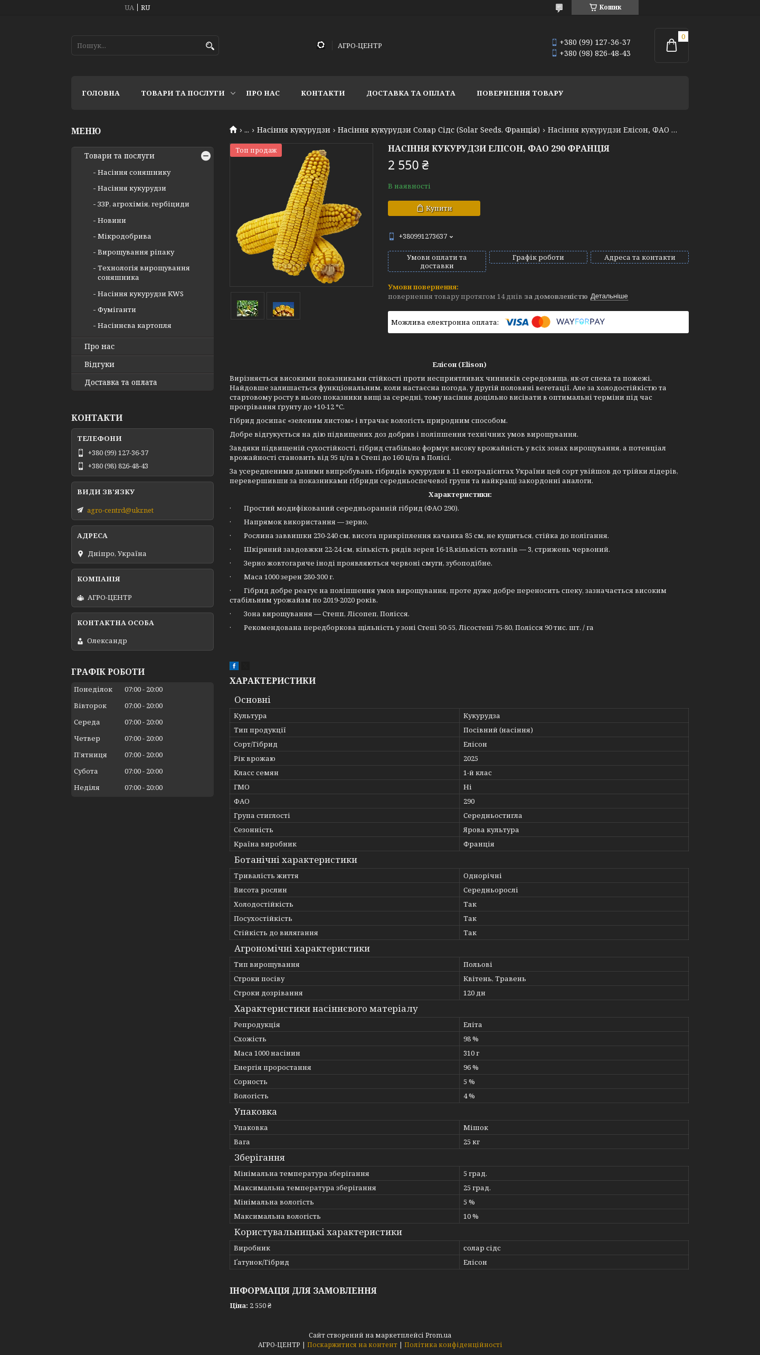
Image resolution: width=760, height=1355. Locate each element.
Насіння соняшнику (134, 172)
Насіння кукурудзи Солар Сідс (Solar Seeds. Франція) (439, 130)
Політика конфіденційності (453, 1344)
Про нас (263, 93)
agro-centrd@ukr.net (120, 510)
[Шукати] (210, 46)
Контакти (323, 93)
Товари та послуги (183, 93)
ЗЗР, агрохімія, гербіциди (143, 204)
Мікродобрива (124, 236)
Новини (112, 220)
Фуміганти (117, 309)
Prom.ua (438, 1335)
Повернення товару (520, 93)
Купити (439, 208)
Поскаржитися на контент (352, 1344)
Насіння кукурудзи (293, 130)
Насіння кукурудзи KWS (141, 293)
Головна (101, 93)
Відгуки (99, 364)
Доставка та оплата (410, 93)
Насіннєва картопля (135, 325)
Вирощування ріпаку (136, 252)
